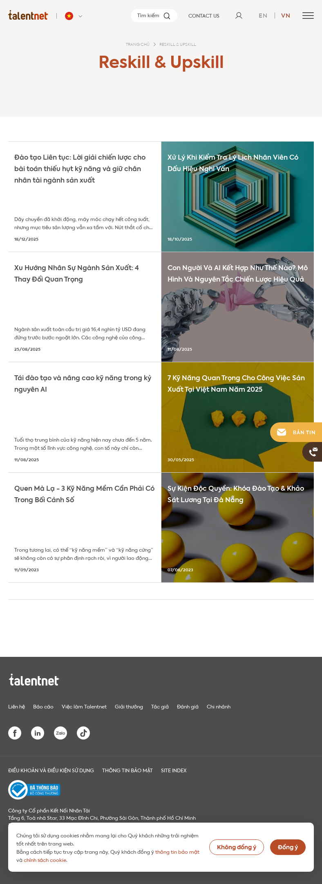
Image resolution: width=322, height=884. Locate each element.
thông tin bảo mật (177, 851)
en (263, 15)
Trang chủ (138, 45)
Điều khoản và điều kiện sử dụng (51, 770)
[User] (238, 15)
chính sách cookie (45, 859)
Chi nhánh (218, 706)
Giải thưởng (129, 706)
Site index (174, 770)
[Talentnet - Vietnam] (74, 16)
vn (286, 15)
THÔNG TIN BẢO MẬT (127, 770)
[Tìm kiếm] (154, 15)
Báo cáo (43, 706)
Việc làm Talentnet (84, 706)
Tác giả (160, 706)
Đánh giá (188, 706)
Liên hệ (16, 706)
